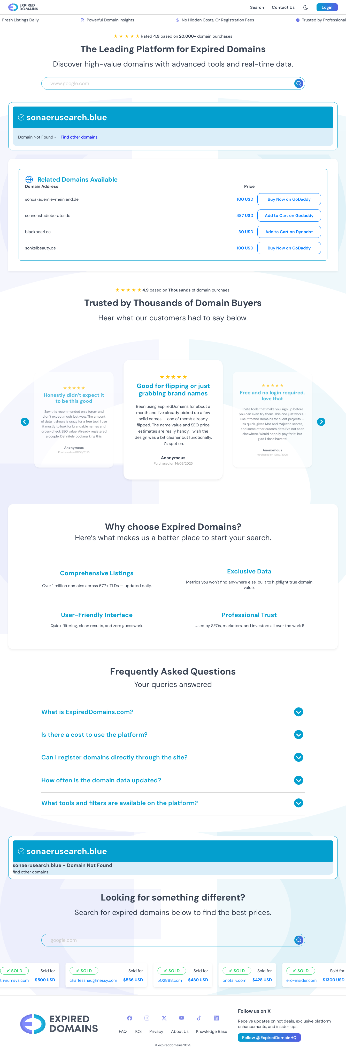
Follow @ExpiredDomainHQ (269, 1037)
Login (327, 7)
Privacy (156, 1031)
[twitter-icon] (164, 1018)
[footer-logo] (59, 1025)
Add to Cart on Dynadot (289, 231)
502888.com (170, 980)
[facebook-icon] (129, 1018)
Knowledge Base (211, 1031)
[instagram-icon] (146, 1018)
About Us (180, 1031)
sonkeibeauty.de (40, 248)
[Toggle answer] (298, 711)
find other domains (30, 872)
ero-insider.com (302, 980)
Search (257, 7)
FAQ (123, 1031)
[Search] (298, 83)
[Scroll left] (25, 422)
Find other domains (79, 137)
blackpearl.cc (38, 231)
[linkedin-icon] (216, 1018)
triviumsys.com (15, 980)
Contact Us (283, 7)
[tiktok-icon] (199, 1018)
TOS (138, 1031)
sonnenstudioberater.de (47, 215)
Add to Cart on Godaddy (289, 215)
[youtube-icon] (181, 1018)
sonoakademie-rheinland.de (52, 199)
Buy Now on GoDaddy (289, 199)
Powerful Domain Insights (108, 20)
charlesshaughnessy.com (94, 980)
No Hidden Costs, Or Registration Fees (215, 20)
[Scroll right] (321, 422)
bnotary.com (235, 980)
